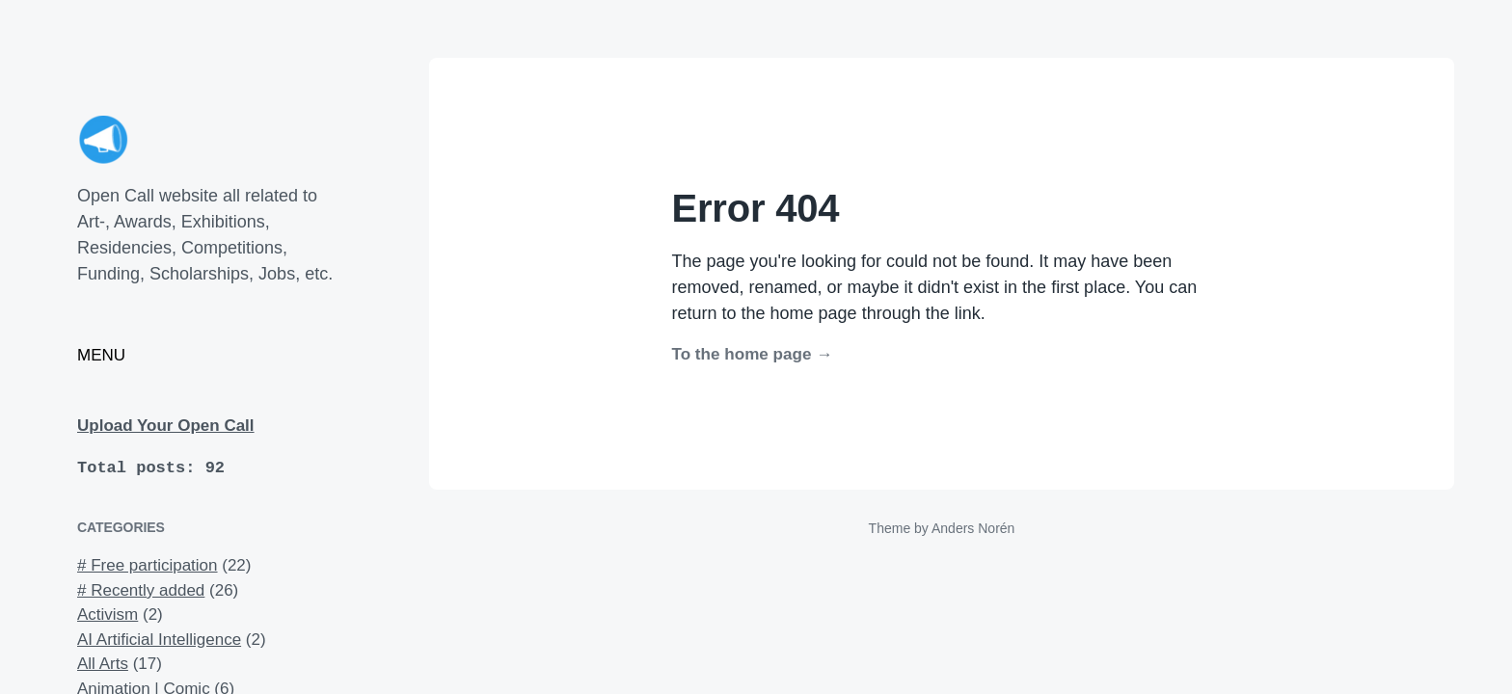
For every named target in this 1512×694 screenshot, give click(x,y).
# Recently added (140, 590)
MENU (101, 355)
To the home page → (752, 354)
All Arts (102, 663)
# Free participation (147, 565)
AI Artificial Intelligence (159, 639)
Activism (107, 614)
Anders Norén (973, 528)
